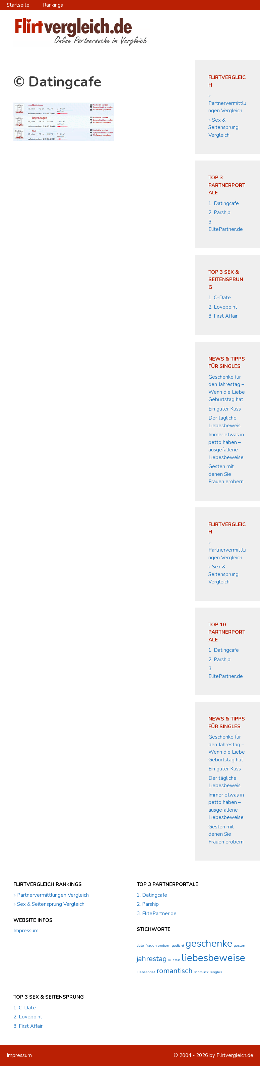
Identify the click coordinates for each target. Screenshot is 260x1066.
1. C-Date (219, 297)
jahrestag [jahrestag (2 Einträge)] (152, 959)
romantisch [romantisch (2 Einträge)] (174, 971)
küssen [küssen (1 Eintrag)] (174, 959)
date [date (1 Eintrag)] (140, 945)
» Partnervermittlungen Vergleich (227, 103)
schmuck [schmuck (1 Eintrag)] (201, 972)
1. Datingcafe (223, 203)
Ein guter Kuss (224, 408)
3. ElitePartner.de (157, 913)
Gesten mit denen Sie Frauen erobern (226, 474)
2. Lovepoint (222, 307)
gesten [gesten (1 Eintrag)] (239, 945)
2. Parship (219, 212)
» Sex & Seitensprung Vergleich (223, 127)
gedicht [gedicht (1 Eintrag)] (178, 945)
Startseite (18, 5)
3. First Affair (223, 316)
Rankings (53, 5)
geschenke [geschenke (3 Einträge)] (209, 943)
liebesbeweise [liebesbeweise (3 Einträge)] (213, 957)
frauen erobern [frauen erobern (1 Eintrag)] (158, 945)
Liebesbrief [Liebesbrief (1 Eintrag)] (146, 972)
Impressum (26, 930)
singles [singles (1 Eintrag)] (216, 972)
